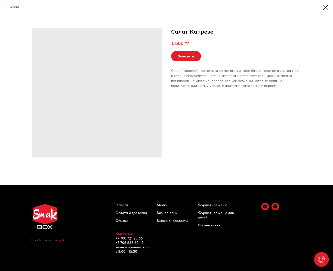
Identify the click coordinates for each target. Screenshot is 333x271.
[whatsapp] (275, 209)
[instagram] (265, 209)
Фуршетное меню (212, 205)
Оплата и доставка (131, 213)
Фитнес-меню (209, 225)
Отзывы (121, 220)
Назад (14, 7)
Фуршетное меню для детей (216, 215)
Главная (122, 205)
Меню (162, 205)
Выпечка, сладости (172, 220)
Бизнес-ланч (167, 213)
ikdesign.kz (59, 240)
